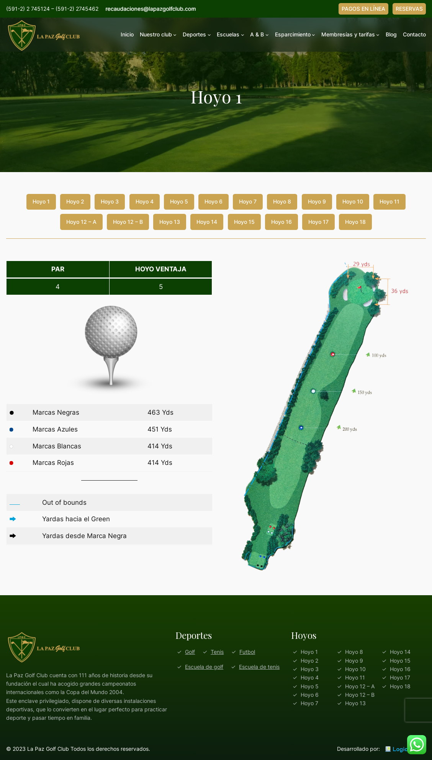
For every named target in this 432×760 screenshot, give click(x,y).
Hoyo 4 (145, 201)
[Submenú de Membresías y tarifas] (378, 34)
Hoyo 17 (318, 221)
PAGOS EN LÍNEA (363, 8)
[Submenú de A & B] (267, 34)
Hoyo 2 (75, 201)
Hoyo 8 (282, 201)
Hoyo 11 (389, 201)
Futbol (247, 651)
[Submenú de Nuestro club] (175, 34)
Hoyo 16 (281, 221)
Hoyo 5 (179, 201)
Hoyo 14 (206, 221)
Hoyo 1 (41, 201)
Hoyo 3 (110, 201)
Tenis (217, 651)
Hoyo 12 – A (81, 221)
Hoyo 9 (317, 201)
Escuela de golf (204, 666)
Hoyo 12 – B (128, 221)
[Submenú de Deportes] (209, 34)
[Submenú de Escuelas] (242, 34)
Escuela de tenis (259, 666)
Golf (190, 651)
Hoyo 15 (244, 221)
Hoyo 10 (352, 201)
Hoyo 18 (355, 221)
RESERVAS (409, 8)
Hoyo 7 (248, 201)
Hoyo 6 (214, 201)
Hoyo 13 (169, 221)
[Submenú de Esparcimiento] (313, 34)
